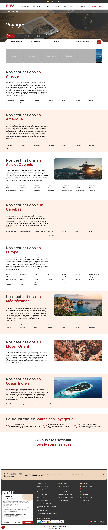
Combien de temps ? (82, 41)
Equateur (22, 145)
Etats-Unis (37, 145)
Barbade (64, 231)
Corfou (63, 325)
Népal (91, 187)
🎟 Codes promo (85, 500)
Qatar (91, 367)
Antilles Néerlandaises (40, 231)
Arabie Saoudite (10, 367)
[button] (19, 42)
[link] (94, 6)
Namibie (8, 103)
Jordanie (64, 367)
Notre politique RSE (42, 500)
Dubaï (21, 367)
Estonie (50, 277)
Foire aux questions (64, 486)
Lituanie (91, 279)
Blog (38, 492)
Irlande (36, 279)
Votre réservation (63, 500)
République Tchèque (81, 282)
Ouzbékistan (37, 190)
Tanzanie (50, 103)
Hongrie (22, 279)
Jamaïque (23, 234)
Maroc (77, 327)
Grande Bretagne (11, 279)
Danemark (23, 277)
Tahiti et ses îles (79, 190)
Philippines (51, 190)
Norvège (22, 282)
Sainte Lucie (78, 234)
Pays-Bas (50, 282)
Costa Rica (9, 145)
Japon (8, 187)
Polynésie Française (67, 190)
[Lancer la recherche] (99, 42)
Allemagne (23, 274)
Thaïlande (92, 190)
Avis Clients (40, 497)
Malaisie (64, 187)
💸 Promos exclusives (86, 492)
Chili (76, 143)
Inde (76, 185)
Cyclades (8, 327)
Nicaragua (78, 145)
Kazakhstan (23, 187)
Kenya (91, 100)
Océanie (22, 190)
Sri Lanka (77, 404)
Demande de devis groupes (66, 497)
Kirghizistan (37, 187)
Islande (50, 279)
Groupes (83, 6)
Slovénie (8, 284)
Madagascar (23, 404)
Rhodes (22, 330)
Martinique (37, 234)
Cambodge (37, 185)
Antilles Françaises (25, 231)
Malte (63, 327)
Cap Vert (50, 100)
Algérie (22, 100)
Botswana (36, 100)
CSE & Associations (42, 495)
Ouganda (22, 103)
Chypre (50, 325)
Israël (49, 367)
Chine (49, 185)
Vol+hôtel (30, 36)
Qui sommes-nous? (42, 486)
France (77, 277)
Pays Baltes (37, 282)
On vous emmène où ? (16, 41)
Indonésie (92, 185)
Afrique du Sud (10, 100)
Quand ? (56, 41)
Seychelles (64, 404)
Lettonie (77, 279)
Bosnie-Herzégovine (94, 274)
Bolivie (35, 143)
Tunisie (36, 330)
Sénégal (36, 103)
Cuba (76, 231)
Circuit (20, 36)
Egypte (63, 100)
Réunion (50, 404)
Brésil (49, 143)
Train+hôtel (42, 36)
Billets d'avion (74, 6)
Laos (49, 187)
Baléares (22, 325)
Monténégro (92, 327)
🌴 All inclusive (84, 495)
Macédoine (9, 282)
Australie (22, 185)
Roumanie (92, 282)
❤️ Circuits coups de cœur (87, 489)
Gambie (77, 100)
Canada (64, 143)
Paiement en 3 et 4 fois (65, 495)
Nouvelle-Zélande (11, 190)
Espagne (22, 327)
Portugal (8, 330)
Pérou (7, 148)
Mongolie (78, 187)
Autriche (64, 274)
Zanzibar (64, 103)
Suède (21, 284)
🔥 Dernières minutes (86, 486)
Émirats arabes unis (39, 367)
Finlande (64, 277)
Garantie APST (62, 492)
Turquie (50, 330)
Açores (8, 274)
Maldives (36, 404)
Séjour (11, 36)
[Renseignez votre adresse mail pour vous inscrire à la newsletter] (88, 475)
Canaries (36, 325)
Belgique (77, 274)
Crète (77, 325)
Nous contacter (63, 489)
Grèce (35, 327)
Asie (7, 185)
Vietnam (8, 193)
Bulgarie (8, 277)
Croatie (91, 325)
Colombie (92, 143)
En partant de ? (36, 41)
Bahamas (50, 231)
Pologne (64, 282)
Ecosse (36, 277)
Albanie (8, 325)
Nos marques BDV (42, 489)
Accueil (8, 11)
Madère (50, 327)
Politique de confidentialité (44, 503)
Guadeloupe (9, 234)
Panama (91, 145)
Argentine (22, 143)
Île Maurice (9, 404)
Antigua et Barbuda (11, 231)
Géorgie (91, 277)
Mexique (64, 145)
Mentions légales (42, 511)
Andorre (36, 274)
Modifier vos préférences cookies (47, 513)
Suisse (35, 284)
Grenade (91, 231)
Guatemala (51, 145)
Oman (77, 367)
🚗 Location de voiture (86, 497)
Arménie (50, 274)
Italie (63, 279)
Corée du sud (65, 185)
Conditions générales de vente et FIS (47, 507)
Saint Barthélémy (66, 234)
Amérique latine (10, 143)
